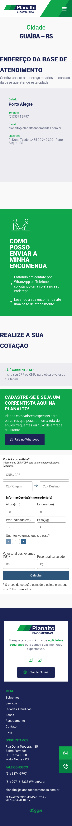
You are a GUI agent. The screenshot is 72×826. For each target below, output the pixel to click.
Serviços (11, 703)
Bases (10, 715)
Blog (9, 732)
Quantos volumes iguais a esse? (28, 539)
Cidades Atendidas (18, 709)
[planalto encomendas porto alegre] (36, 167)
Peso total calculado (53, 562)
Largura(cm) (51, 509)
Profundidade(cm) (20, 525)
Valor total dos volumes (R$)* (19, 560)
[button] (64, 9)
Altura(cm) (20, 509)
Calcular (36, 575)
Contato (11, 726)
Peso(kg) (51, 525)
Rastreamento (15, 720)
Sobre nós (12, 697)
